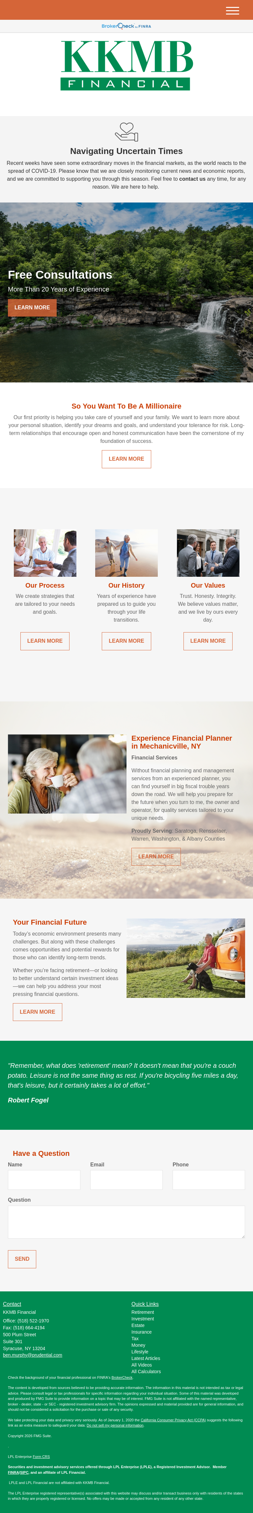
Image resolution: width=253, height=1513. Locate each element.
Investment (142, 1318)
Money (138, 1345)
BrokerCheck (122, 1377)
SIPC (24, 1472)
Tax (135, 1338)
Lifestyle (139, 1351)
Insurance (141, 1332)
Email (97, 1164)
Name (15, 1164)
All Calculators (146, 1371)
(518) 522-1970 (183, 105)
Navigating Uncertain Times (126, 151)
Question (19, 1200)
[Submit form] (22, 1259)
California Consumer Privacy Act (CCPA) (173, 1420)
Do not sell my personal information (115, 1425)
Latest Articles (145, 1358)
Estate (138, 1325)
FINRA (13, 1472)
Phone (181, 1164)
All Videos (141, 1365)
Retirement (142, 1312)
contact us (192, 179)
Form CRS (41, 1457)
